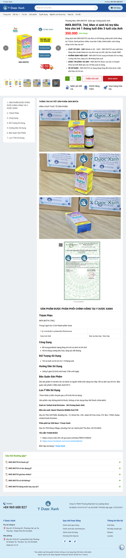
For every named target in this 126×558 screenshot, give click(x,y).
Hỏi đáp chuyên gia (114, 529)
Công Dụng (13, 118)
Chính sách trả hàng (70, 532)
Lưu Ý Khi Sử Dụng (16, 138)
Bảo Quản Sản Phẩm (17, 133)
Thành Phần (14, 113)
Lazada (110, 536)
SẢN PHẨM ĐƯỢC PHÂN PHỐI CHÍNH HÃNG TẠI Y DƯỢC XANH (18, 105)
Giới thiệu (110, 525)
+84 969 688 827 (15, 507)
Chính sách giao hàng (71, 525)
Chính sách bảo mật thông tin (74, 529)
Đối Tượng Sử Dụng (17, 123)
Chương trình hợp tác (71, 536)
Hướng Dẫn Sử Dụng (17, 128)
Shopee (110, 532)
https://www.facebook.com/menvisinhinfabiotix (62, 441)
